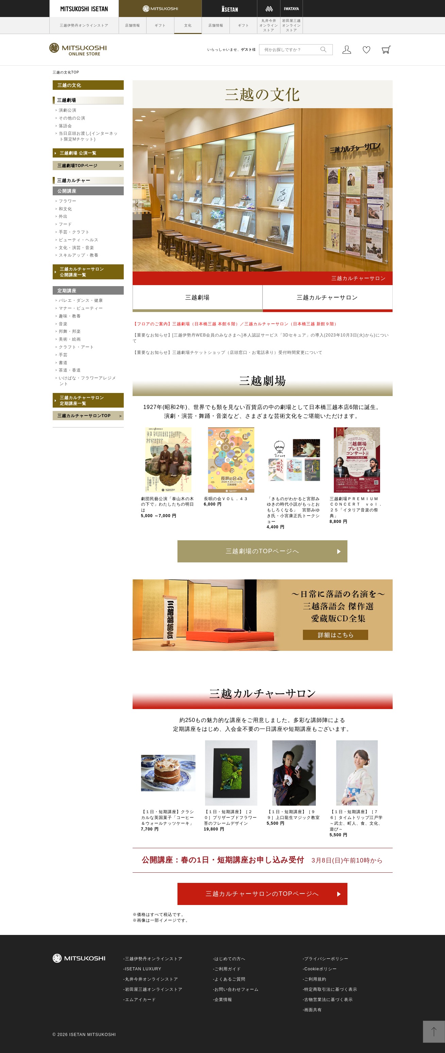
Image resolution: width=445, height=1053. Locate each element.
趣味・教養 (70, 316)
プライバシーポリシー (326, 958)
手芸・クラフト (74, 232)
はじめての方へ (230, 958)
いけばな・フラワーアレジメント (87, 381)
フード (65, 224)
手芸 (63, 354)
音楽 (63, 324)
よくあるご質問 (230, 979)
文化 (188, 25)
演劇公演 (67, 110)
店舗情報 (132, 25)
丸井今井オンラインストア (268, 25)
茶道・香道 (70, 370)
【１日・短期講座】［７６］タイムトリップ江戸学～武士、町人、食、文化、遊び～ (356, 823)
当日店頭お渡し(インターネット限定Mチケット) (88, 136)
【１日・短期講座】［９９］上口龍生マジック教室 (293, 817)
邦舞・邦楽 (70, 331)
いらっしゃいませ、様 (231, 49)
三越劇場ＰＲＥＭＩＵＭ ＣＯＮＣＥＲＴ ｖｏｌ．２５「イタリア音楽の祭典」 (356, 510)
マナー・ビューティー (81, 308)
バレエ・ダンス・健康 (81, 300)
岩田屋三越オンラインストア (291, 25)
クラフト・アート (76, 347)
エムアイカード (140, 999)
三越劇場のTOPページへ (262, 551)
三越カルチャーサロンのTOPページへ (262, 893)
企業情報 (223, 999)
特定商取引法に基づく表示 (330, 989)
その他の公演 (72, 118)
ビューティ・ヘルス (79, 239)
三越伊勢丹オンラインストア (84, 25)
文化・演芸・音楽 (76, 247)
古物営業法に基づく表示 (328, 999)
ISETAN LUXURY (143, 969)
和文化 (65, 209)
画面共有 (313, 1009)
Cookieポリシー (320, 969)
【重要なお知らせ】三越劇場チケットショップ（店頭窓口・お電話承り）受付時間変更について (228, 352)
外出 (63, 216)
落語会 (65, 126)
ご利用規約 (315, 979)
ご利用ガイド (228, 969)
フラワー (67, 201)
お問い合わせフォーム (237, 989)
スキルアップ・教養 (79, 255)
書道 (63, 362)
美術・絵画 (70, 339)
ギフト (160, 25)
